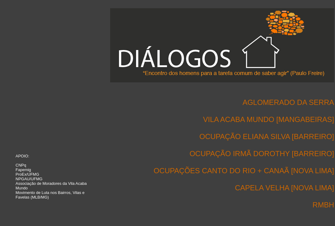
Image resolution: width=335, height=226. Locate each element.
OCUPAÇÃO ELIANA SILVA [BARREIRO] (267, 136)
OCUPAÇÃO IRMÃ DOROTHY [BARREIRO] (261, 153)
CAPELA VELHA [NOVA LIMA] (284, 188)
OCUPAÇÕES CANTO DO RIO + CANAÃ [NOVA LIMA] (244, 171)
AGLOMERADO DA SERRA (288, 102)
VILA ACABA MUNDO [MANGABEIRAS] (268, 119)
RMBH (323, 205)
